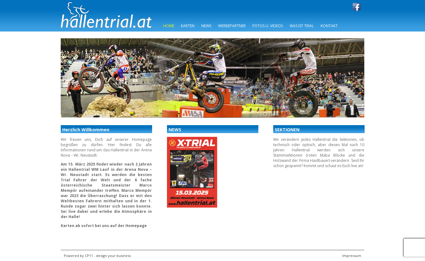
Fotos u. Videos (267, 25)
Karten (188, 25)
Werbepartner (232, 25)
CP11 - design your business (108, 255)
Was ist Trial (302, 25)
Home (168, 25)
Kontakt (329, 25)
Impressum (351, 255)
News (206, 25)
